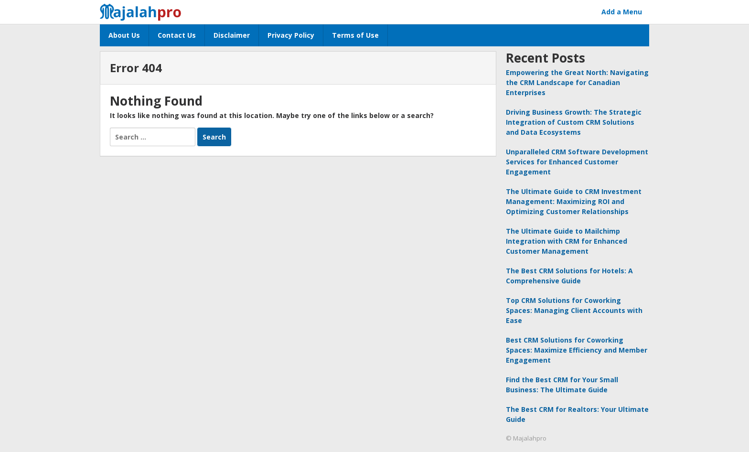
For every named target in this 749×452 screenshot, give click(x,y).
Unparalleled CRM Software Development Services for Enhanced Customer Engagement (577, 161)
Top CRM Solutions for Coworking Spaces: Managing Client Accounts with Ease (574, 310)
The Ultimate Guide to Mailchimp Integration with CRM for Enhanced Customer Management (566, 241)
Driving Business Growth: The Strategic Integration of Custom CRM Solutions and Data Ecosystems (574, 122)
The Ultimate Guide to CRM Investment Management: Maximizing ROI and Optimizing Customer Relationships (574, 201)
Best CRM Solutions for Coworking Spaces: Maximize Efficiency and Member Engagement (576, 350)
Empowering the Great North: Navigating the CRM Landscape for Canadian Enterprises (577, 82)
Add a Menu (621, 11)
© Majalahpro (526, 438)
